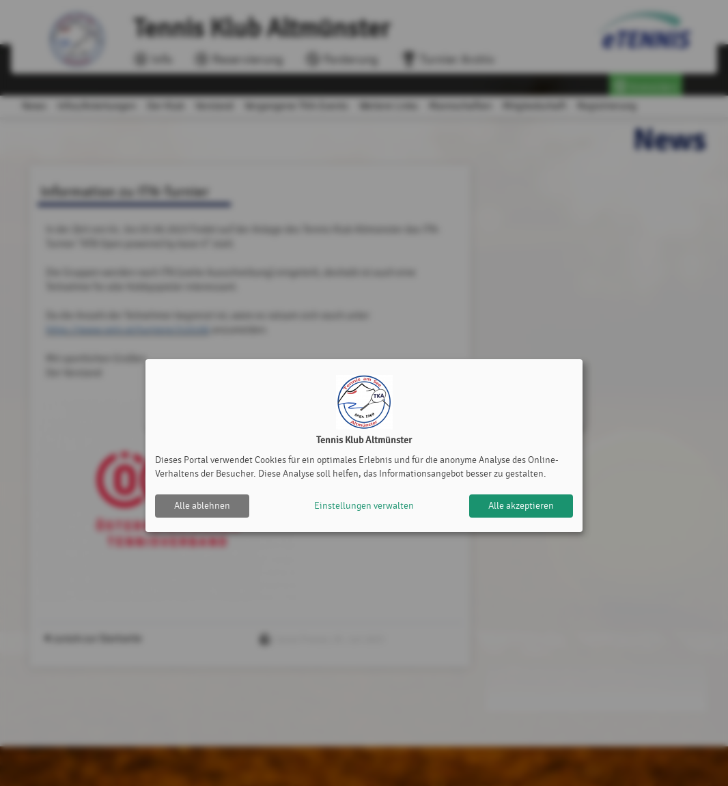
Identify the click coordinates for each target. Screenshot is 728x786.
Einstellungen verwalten (364, 506)
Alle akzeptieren (521, 506)
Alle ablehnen (202, 506)
